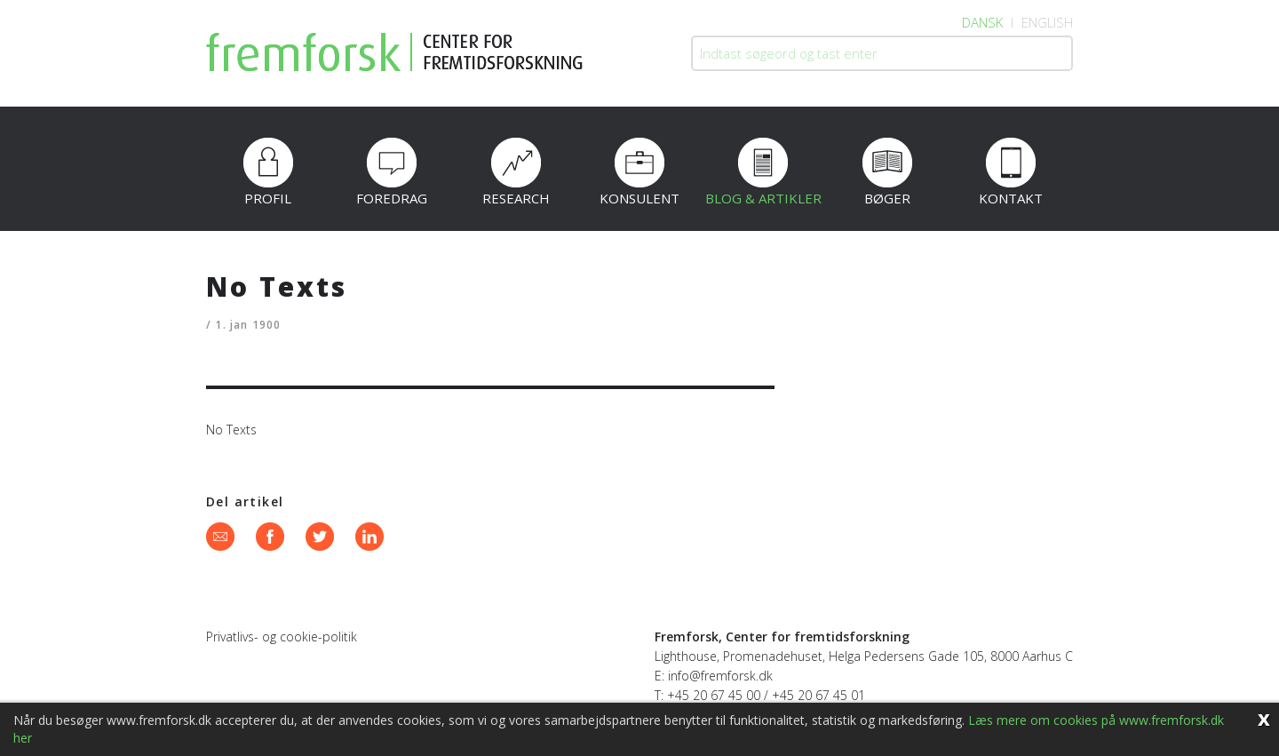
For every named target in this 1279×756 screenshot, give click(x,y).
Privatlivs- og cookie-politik (281, 636)
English (1047, 22)
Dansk (982, 22)
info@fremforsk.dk (720, 675)
